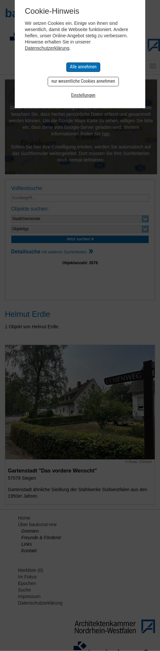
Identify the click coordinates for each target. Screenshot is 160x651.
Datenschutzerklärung (47, 48)
